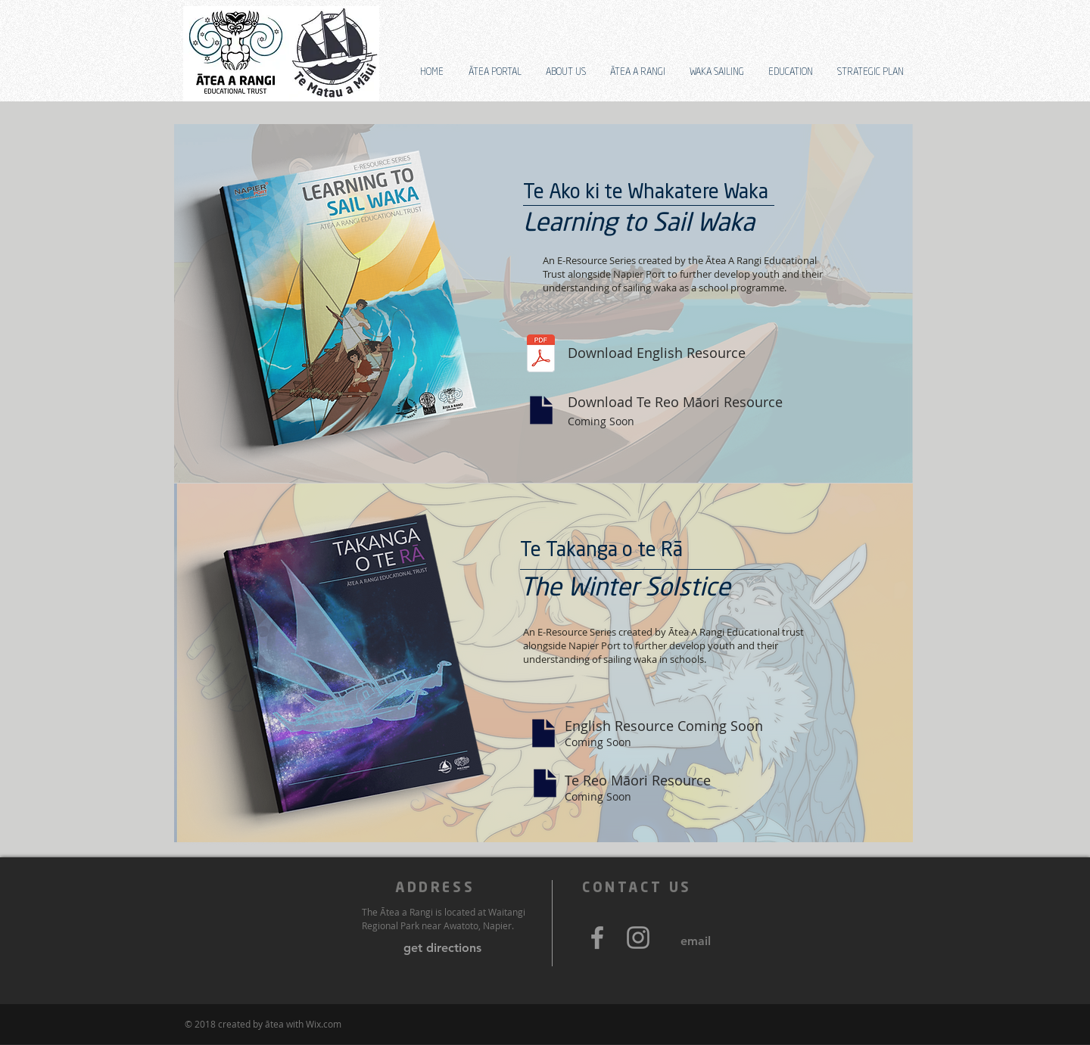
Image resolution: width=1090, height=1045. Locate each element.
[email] (695, 941)
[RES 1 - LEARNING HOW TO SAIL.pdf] (541, 355)
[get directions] (442, 948)
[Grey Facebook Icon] (597, 937)
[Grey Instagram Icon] (638, 937)
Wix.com (323, 1024)
